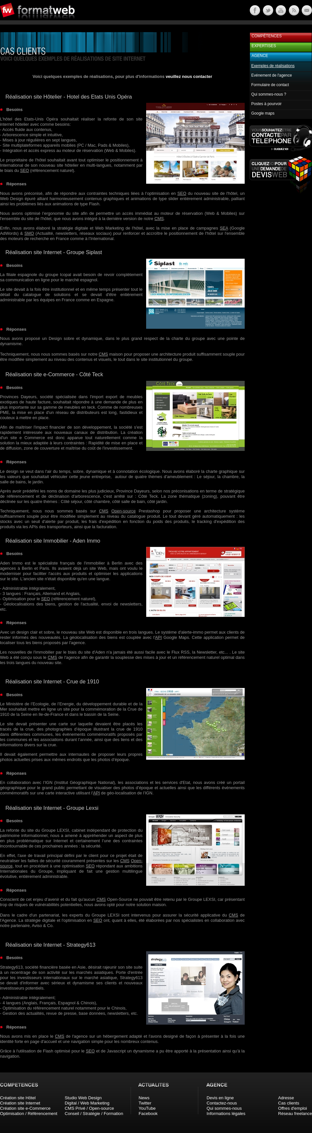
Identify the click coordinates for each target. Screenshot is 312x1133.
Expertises (264, 46)
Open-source (123, 511)
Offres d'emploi (292, 1108)
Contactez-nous (222, 1103)
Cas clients (289, 1103)
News (144, 1097)
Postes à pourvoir (266, 104)
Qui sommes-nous (224, 1108)
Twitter (145, 1103)
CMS (159, 218)
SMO (29, 233)
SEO (24, 170)
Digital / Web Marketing (87, 1103)
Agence (260, 55)
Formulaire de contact (270, 85)
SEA (224, 228)
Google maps (263, 113)
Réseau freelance (295, 1113)
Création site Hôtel (17, 1097)
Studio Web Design (83, 1097)
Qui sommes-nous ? (268, 94)
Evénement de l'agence (271, 75)
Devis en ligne (220, 1097)
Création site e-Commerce (25, 1108)
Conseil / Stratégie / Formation (94, 1113)
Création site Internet (20, 1103)
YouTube (147, 1108)
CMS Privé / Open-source (89, 1108)
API (158, 637)
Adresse (286, 1097)
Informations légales (226, 1113)
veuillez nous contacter (189, 76)
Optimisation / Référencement (28, 1113)
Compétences (267, 36)
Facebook (148, 1113)
